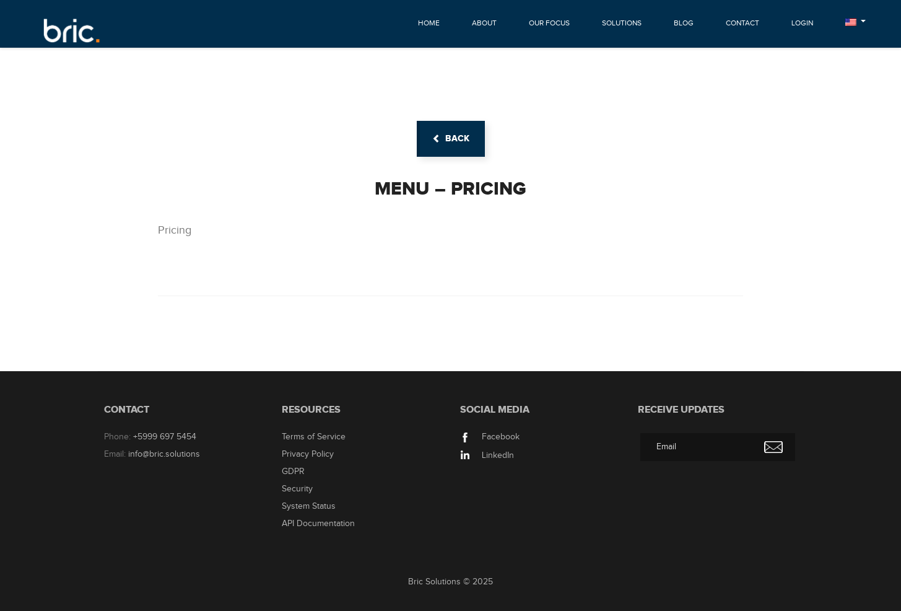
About (484, 23)
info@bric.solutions (164, 454)
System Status (309, 506)
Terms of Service (314, 437)
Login (802, 23)
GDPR (293, 472)
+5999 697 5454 (164, 437)
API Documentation (318, 524)
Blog (684, 23)
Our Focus (549, 23)
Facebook (490, 437)
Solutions (622, 23)
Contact (742, 23)
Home (429, 23)
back (450, 138)
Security (297, 489)
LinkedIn (487, 455)
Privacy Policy (308, 454)
